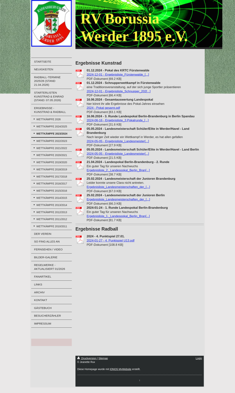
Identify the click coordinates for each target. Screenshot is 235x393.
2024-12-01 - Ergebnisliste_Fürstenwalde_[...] (118, 74)
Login (199, 358)
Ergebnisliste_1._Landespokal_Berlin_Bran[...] (118, 216)
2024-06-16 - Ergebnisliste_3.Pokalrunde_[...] (118, 120)
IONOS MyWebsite (120, 369)
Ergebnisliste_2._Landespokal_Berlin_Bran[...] (118, 170)
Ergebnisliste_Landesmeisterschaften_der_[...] (118, 187)
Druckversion (87, 358)
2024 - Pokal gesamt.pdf (103, 108)
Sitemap (103, 358)
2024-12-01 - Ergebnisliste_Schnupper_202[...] (119, 91)
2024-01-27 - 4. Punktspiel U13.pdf (110, 240)
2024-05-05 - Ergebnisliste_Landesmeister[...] (118, 141)
